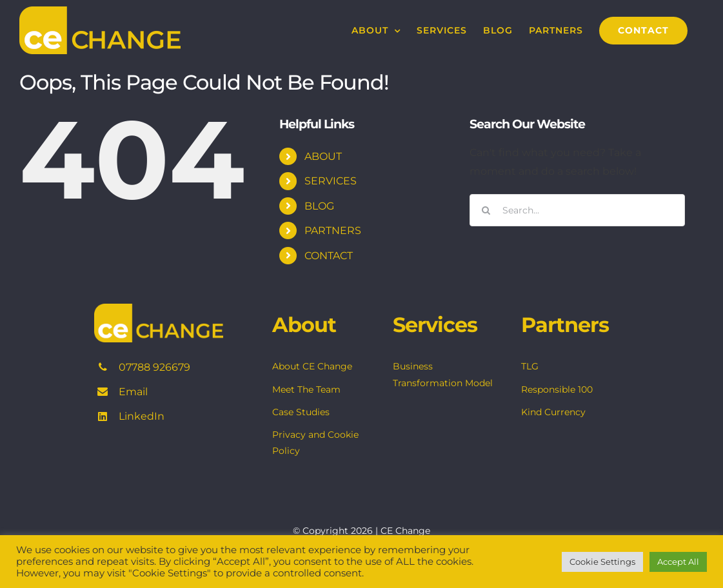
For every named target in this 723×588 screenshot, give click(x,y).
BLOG (319, 206)
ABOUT (323, 156)
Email (133, 392)
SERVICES (330, 181)
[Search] (486, 210)
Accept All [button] (678, 561)
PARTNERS (332, 230)
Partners (565, 324)
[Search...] (577, 210)
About (304, 324)
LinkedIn (141, 416)
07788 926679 (154, 367)
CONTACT (328, 256)
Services (435, 324)
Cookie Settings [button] (602, 561)
